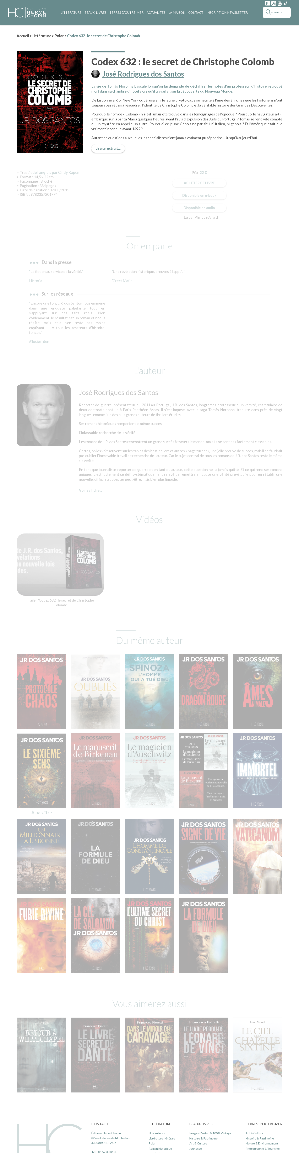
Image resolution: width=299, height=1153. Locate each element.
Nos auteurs (157, 1133)
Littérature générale (162, 1138)
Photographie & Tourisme (263, 1148)
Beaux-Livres (95, 12)
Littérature (71, 12)
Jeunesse (195, 1148)
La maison (176, 12)
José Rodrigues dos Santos (143, 74)
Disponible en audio (199, 208)
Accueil (23, 35)
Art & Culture (198, 1143)
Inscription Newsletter (227, 12)
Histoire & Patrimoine (203, 1138)
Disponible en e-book (199, 195)
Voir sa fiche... (90, 490)
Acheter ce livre (199, 183)
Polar (59, 35)
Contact (195, 12)
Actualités (156, 12)
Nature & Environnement (262, 1143)
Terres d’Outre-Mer (126, 12)
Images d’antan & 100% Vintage (210, 1133)
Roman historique (160, 1148)
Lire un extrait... (108, 148)
